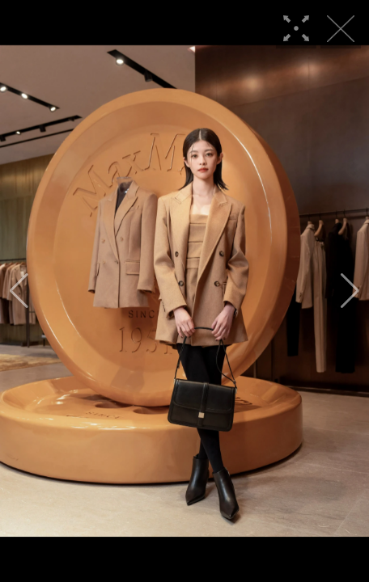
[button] (19, 291)
